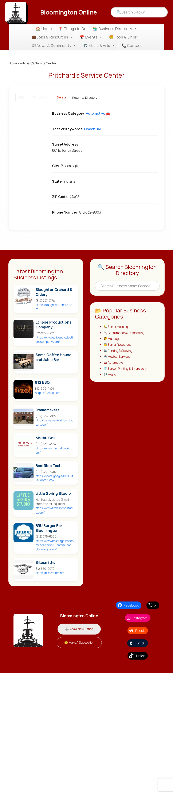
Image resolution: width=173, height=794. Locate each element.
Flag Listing (40, 98)
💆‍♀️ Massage (112, 339)
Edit (21, 98)
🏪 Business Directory (115, 28)
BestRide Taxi (48, 465)
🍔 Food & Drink (125, 37)
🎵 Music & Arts (99, 45)
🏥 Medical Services (117, 357)
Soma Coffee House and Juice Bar (53, 357)
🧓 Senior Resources (118, 345)
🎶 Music (110, 376)
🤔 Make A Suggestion (79, 643)
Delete (61, 98)
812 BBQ (42, 382)
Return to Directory (84, 98)
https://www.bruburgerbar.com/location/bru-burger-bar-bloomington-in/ (55, 545)
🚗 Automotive (114, 363)
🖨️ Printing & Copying (118, 351)
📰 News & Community (53, 45)
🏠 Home (44, 28)
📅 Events (91, 37)
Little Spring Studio (53, 493)
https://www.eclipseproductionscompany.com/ (54, 340)
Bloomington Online (68, 12)
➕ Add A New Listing (79, 629)
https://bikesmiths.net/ (51, 573)
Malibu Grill (46, 438)
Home (13, 63)
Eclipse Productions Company (53, 325)
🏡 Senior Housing (116, 327)
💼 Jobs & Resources (52, 37)
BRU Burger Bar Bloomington (49, 528)
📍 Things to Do (72, 28)
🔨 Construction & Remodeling (125, 333)
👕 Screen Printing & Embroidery (126, 370)
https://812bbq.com (47, 393)
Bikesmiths (45, 562)
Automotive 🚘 (98, 113)
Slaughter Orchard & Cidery (54, 292)
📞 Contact (132, 45)
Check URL (93, 128)
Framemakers (47, 410)
